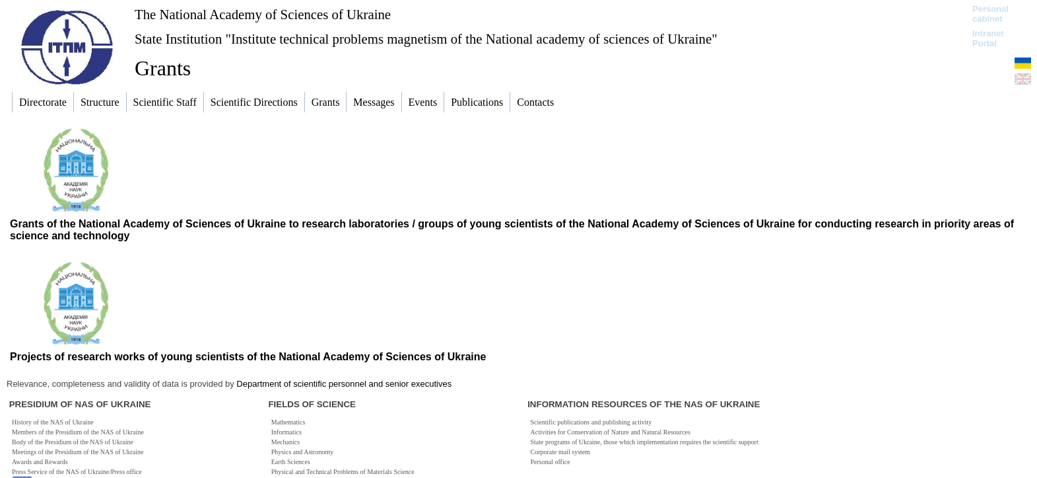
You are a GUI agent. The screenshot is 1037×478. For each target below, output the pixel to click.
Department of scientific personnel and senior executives (344, 384)
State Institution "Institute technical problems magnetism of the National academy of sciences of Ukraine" (426, 38)
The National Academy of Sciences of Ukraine (263, 14)
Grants (163, 68)
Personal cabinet (990, 14)
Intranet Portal (988, 38)
